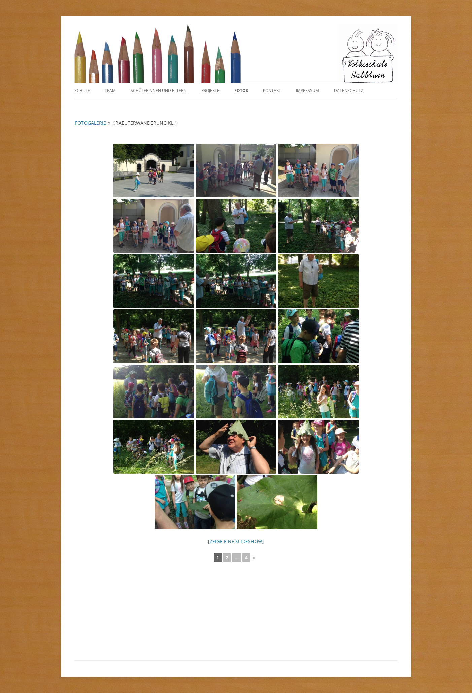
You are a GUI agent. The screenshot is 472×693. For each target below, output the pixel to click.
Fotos (241, 90)
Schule (82, 90)
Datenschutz (348, 90)
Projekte (210, 90)
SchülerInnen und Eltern (159, 90)
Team (110, 90)
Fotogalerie (90, 123)
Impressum (307, 90)
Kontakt (272, 90)
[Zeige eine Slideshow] (236, 541)
